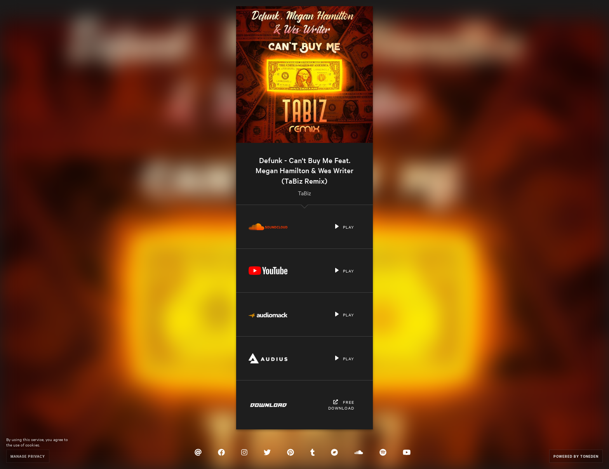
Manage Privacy (27, 456)
